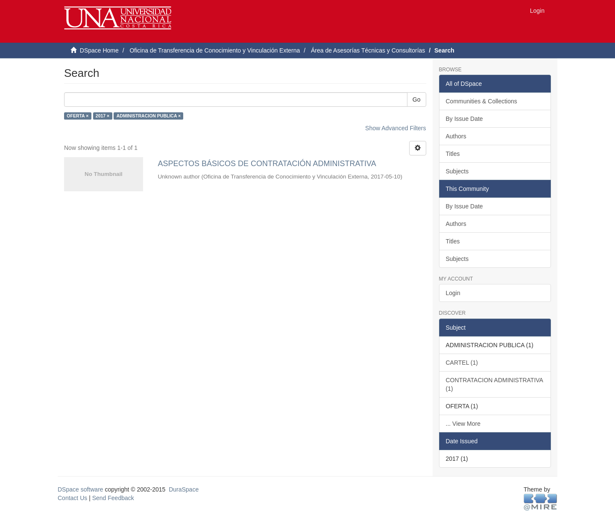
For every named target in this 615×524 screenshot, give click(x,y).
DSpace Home (99, 50)
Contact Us (72, 498)
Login (453, 293)
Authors (456, 136)
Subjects (457, 171)
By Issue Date (464, 118)
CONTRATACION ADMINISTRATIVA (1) (494, 384)
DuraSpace (184, 489)
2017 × (102, 115)
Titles (453, 153)
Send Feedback (113, 498)
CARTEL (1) (462, 362)
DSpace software (80, 489)
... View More (463, 423)
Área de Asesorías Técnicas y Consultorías (368, 50)
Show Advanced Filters (395, 128)
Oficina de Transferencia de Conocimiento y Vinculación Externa (214, 50)
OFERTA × (77, 115)
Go (417, 99)
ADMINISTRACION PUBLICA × (149, 115)
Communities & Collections (481, 101)
